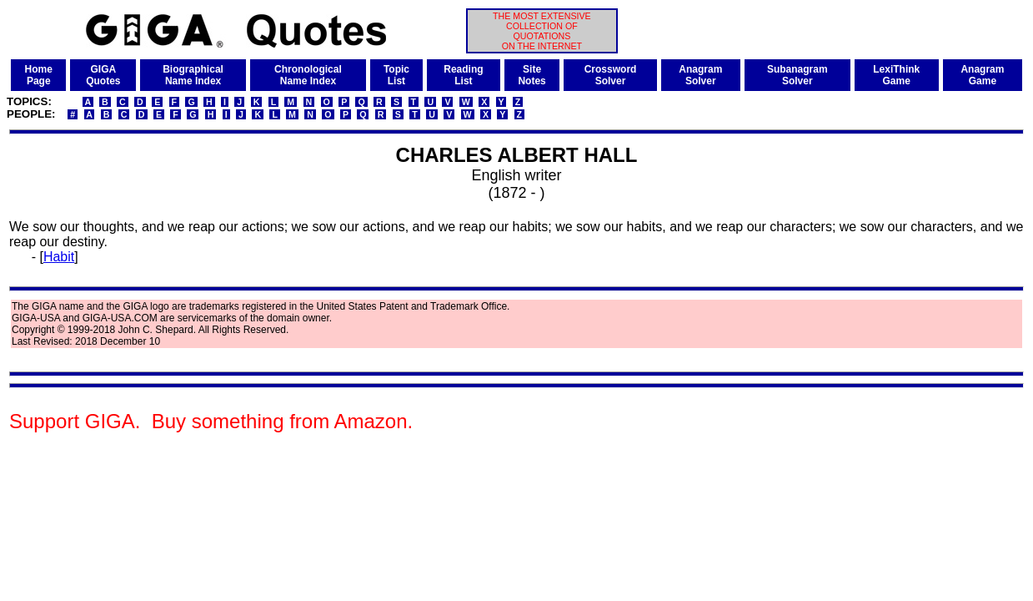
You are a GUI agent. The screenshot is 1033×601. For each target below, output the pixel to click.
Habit (58, 257)
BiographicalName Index (193, 75)
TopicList (396, 75)
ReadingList (463, 75)
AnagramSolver (700, 75)
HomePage (39, 75)
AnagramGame (982, 75)
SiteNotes (531, 75)
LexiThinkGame (896, 75)
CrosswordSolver (610, 75)
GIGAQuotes (103, 75)
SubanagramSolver (797, 75)
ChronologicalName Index (308, 75)
